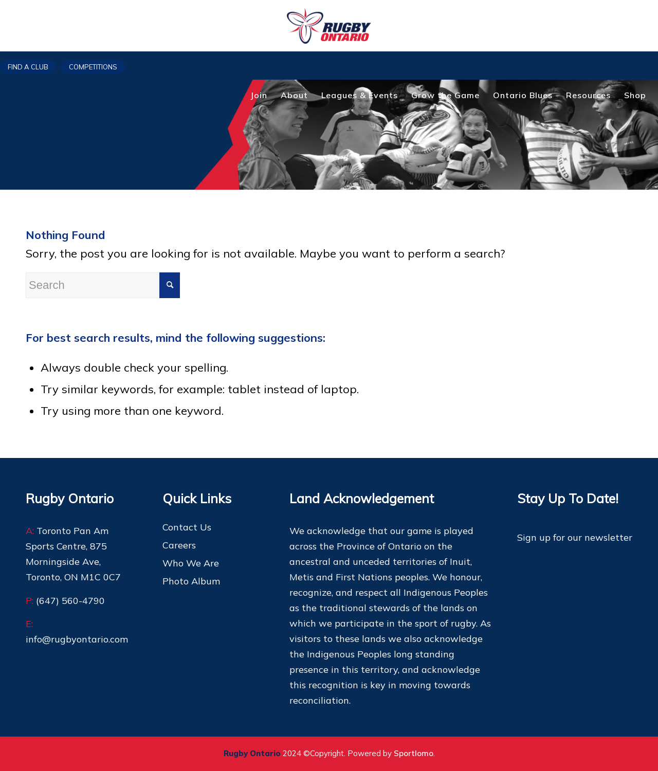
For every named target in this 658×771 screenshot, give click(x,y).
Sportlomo (413, 753)
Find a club (28, 67)
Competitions (93, 67)
